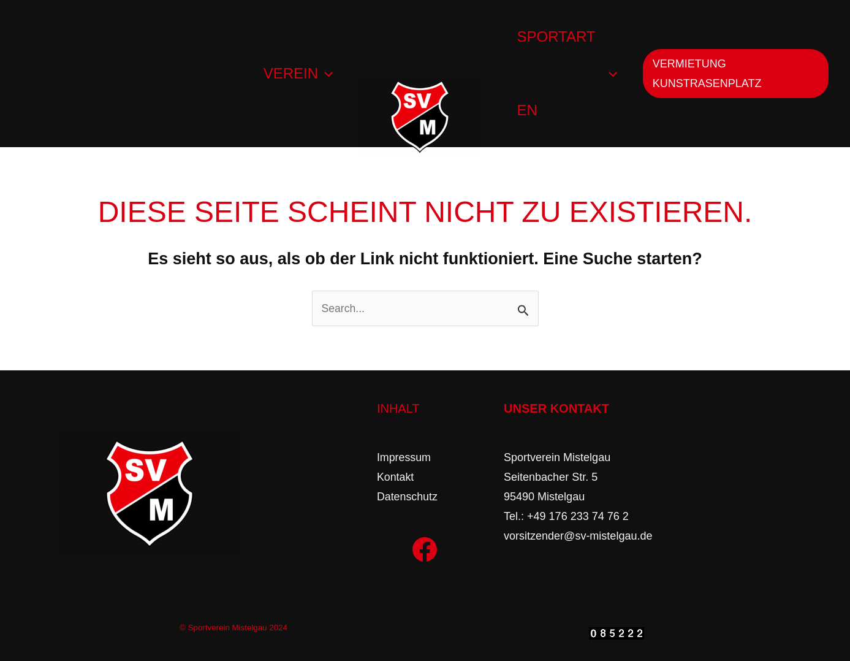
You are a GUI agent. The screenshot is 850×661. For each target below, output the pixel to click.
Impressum (404, 457)
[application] (323, 73)
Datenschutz (407, 497)
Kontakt (395, 477)
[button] (737, 73)
